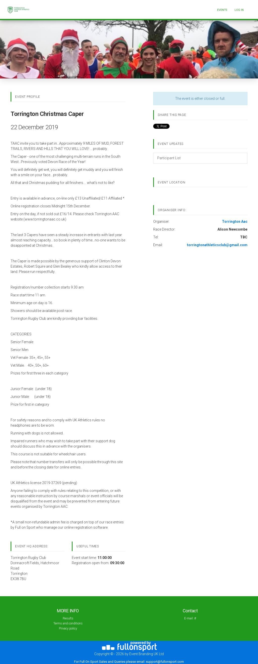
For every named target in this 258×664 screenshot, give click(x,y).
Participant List (169, 158)
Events (222, 10)
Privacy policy (68, 628)
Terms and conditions (68, 623)
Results (68, 618)
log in (239, 10)
